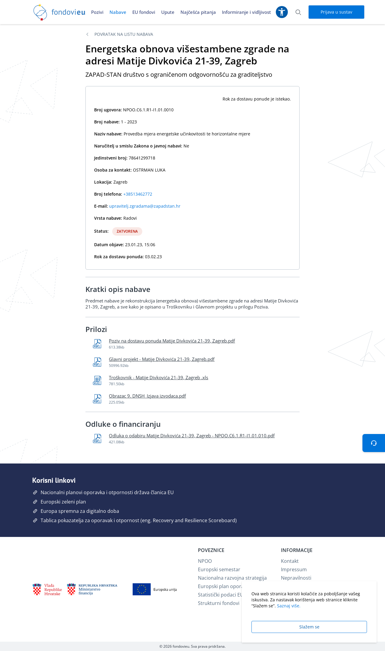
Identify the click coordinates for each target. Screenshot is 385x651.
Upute (167, 12)
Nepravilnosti (296, 578)
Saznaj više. (288, 606)
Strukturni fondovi (218, 603)
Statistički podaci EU (221, 594)
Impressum (294, 569)
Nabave (117, 12)
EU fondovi (143, 12)
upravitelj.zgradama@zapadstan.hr (144, 206)
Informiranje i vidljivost (246, 12)
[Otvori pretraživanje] (298, 12)
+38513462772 (137, 194)
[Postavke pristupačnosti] (282, 12)
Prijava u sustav (336, 12)
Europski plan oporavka (224, 586)
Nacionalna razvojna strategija (232, 578)
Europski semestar (219, 569)
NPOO (205, 561)
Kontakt (290, 561)
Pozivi (97, 12)
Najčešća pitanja (198, 12)
